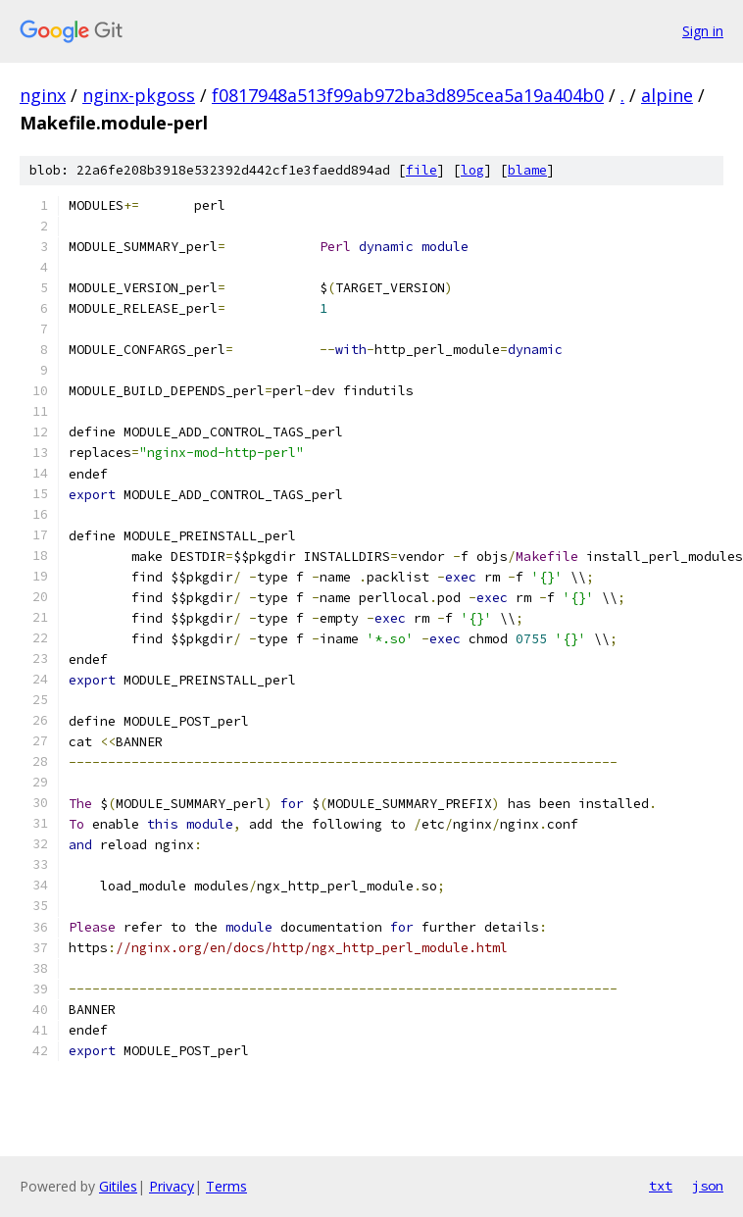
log (472, 170)
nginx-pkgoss (138, 95)
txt (660, 1185)
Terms (226, 1186)
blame (527, 170)
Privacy (171, 1186)
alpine (667, 95)
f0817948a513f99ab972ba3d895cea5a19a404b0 (408, 95)
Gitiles (118, 1186)
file (421, 170)
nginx (43, 95)
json (707, 1185)
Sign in (702, 31)
